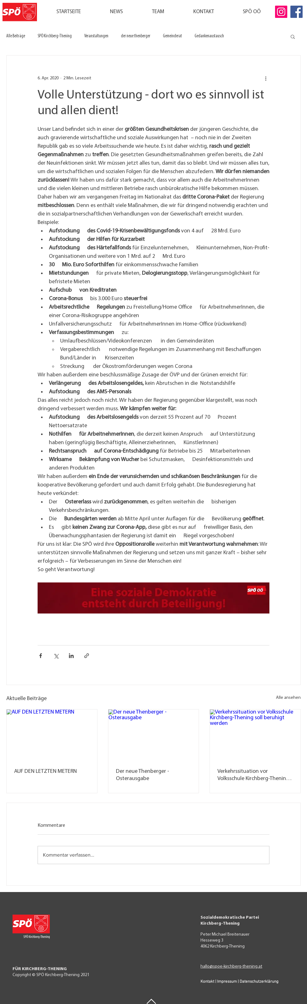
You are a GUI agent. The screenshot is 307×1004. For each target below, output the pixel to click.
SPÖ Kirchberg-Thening (55, 36)
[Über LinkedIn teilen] (71, 656)
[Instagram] (281, 12)
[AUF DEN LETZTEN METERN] (52, 734)
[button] (293, 36)
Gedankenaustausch (209, 36)
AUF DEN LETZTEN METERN (45, 771)
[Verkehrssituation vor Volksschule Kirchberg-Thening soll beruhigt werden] (255, 734)
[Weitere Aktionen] (265, 78)
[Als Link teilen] (87, 656)
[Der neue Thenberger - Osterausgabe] (153, 734)
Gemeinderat (172, 36)
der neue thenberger (135, 36)
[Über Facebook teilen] (41, 656)
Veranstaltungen (96, 36)
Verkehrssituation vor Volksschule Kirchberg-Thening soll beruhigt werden (253, 775)
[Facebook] (296, 12)
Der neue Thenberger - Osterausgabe (142, 775)
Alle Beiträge (15, 36)
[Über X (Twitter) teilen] (56, 656)
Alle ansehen (288, 697)
